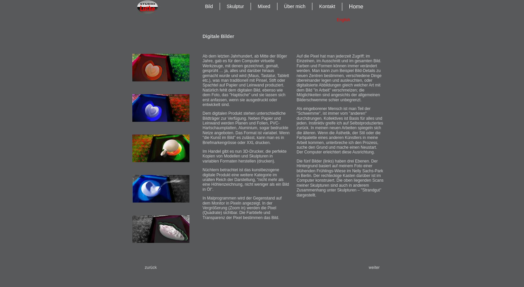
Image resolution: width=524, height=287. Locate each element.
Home (356, 6)
